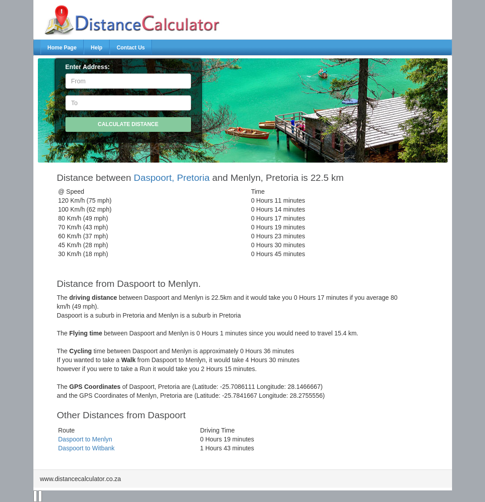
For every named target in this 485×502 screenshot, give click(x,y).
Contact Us (131, 48)
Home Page (62, 48)
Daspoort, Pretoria (171, 177)
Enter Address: (87, 66)
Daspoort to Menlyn (85, 439)
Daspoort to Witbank (86, 448)
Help (96, 48)
